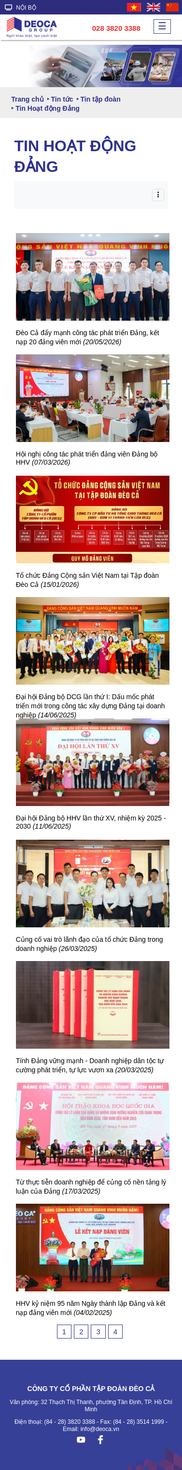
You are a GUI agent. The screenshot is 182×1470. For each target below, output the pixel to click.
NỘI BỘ (20, 7)
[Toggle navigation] (158, 195)
